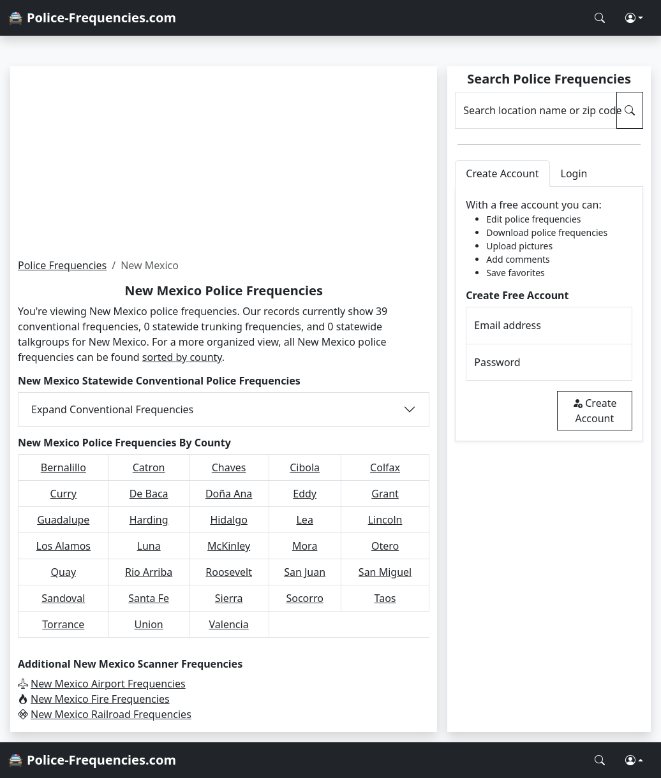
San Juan (304, 572)
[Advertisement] (223, 162)
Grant (385, 494)
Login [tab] (574, 173)
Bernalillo (63, 467)
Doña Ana (228, 494)
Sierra (229, 598)
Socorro (304, 598)
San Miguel (385, 572)
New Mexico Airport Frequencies (108, 684)
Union (148, 624)
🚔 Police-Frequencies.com (92, 17)
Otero (385, 546)
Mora (304, 546)
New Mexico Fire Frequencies (100, 699)
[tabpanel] (549, 314)
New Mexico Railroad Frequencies (111, 714)
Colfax (385, 467)
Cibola (305, 467)
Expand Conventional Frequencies (112, 409)
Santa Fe (148, 598)
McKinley (228, 546)
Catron (149, 467)
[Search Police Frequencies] (599, 18)
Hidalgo (228, 520)
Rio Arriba (148, 572)
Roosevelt (228, 572)
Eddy (304, 494)
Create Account (594, 410)
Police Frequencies (62, 265)
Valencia (229, 624)
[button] (634, 18)
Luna (149, 546)
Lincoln (385, 520)
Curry (63, 494)
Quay (64, 572)
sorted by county (182, 357)
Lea (304, 520)
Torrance (63, 624)
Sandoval (63, 598)
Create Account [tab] (502, 173)
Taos (385, 598)
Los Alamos (63, 546)
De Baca (149, 494)
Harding (149, 520)
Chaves (229, 467)
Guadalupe (63, 520)
